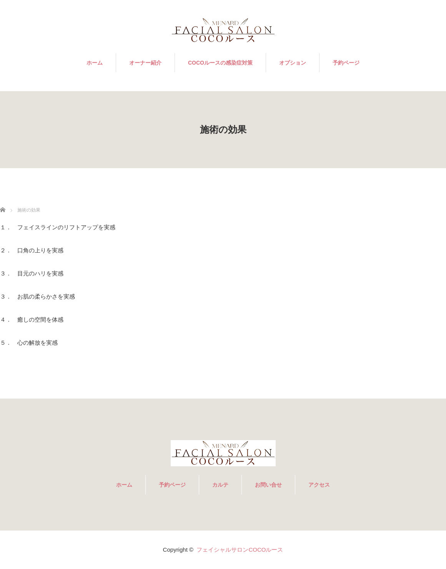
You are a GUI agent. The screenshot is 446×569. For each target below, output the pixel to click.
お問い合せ (268, 485)
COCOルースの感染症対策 (220, 63)
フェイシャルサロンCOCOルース (239, 549)
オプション (292, 63)
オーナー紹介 (145, 63)
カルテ (220, 485)
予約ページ (346, 63)
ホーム (95, 63)
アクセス (319, 485)
